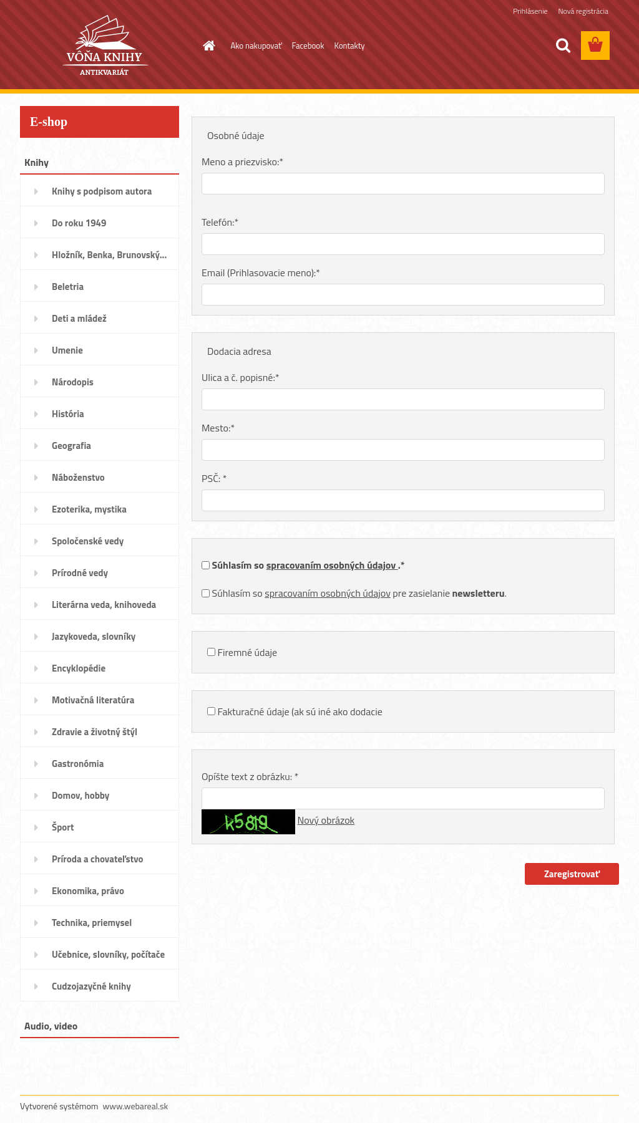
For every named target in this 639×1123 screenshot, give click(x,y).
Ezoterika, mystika (89, 509)
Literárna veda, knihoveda (104, 604)
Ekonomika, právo (88, 891)
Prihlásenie (530, 11)
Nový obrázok (326, 819)
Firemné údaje (248, 652)
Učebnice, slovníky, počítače (108, 954)
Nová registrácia (583, 11)
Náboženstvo (78, 477)
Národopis (73, 382)
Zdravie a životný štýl (94, 732)
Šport (63, 827)
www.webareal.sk (135, 1105)
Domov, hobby (80, 795)
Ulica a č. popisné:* (241, 377)
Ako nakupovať (256, 45)
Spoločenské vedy (88, 541)
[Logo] (106, 46)
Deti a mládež (79, 318)
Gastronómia (78, 763)
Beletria (68, 286)
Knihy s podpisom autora (102, 191)
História (68, 414)
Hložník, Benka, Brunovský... (109, 255)
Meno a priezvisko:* (242, 161)
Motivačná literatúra (93, 700)
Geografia (71, 445)
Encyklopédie (78, 668)
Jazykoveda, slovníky (93, 636)
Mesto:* (218, 427)
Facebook (308, 45)
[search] (563, 45)
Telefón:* (220, 221)
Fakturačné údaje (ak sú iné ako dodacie (300, 711)
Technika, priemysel (92, 922)
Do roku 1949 (79, 223)
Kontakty (349, 45)
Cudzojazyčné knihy (91, 986)
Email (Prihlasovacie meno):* (261, 272)
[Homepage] (207, 45)
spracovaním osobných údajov (332, 564)
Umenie (67, 350)
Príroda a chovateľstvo (98, 859)
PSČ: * (214, 478)
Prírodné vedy (80, 573)
